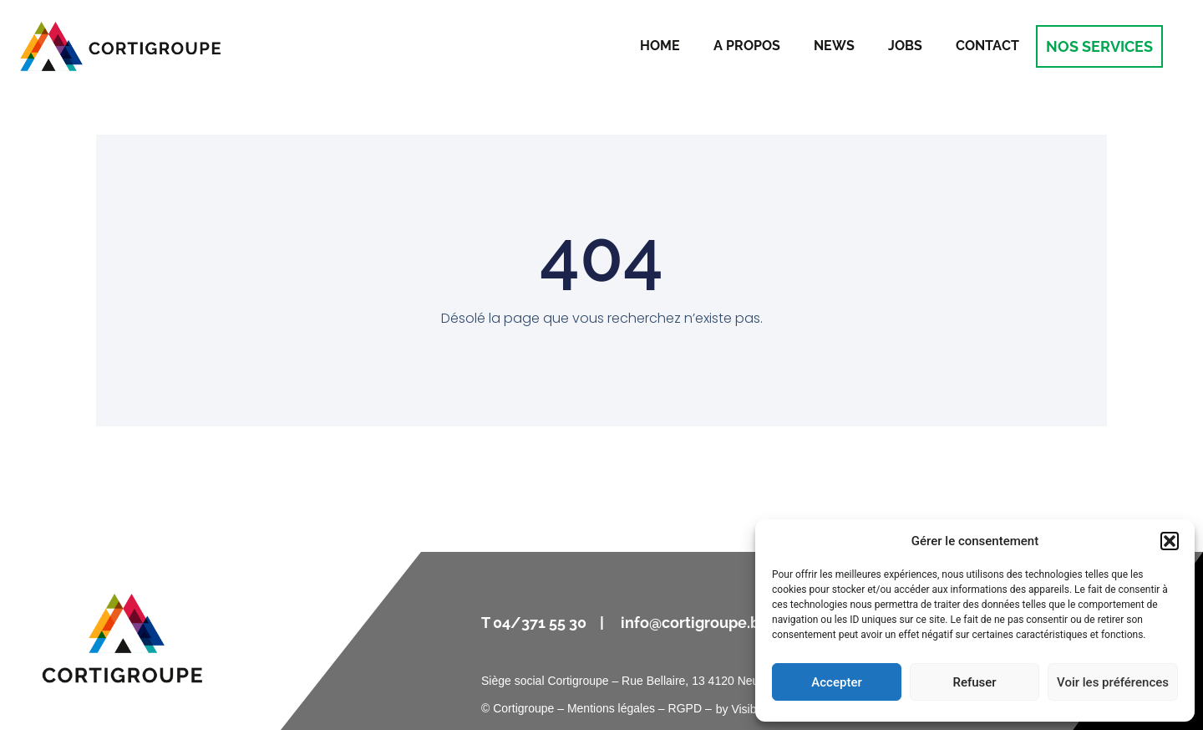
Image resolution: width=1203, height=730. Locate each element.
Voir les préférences (1113, 682)
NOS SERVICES (1099, 46)
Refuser (974, 682)
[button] (1169, 541)
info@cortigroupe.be (696, 622)
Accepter (836, 682)
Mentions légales (611, 708)
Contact (987, 46)
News (834, 46)
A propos (746, 46)
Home (660, 46)
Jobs (905, 46)
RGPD (685, 708)
